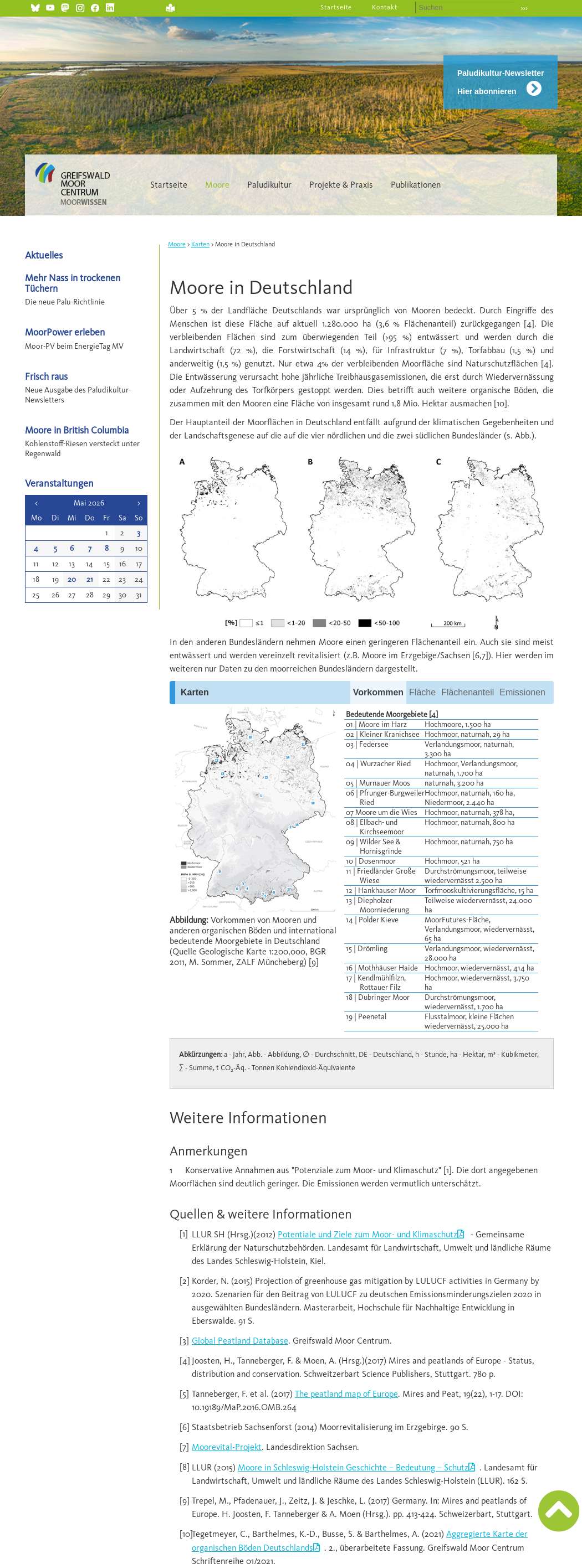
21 (89, 579)
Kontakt (384, 7)
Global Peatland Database (240, 1340)
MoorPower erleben (65, 332)
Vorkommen (378, 692)
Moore (217, 184)
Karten (200, 244)
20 (72, 579)
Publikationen (416, 184)
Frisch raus (46, 376)
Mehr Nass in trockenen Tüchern (72, 283)
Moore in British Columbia (77, 430)
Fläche (422, 692)
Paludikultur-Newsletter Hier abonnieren (500, 82)
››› (524, 8)
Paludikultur (269, 184)
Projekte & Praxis (341, 184)
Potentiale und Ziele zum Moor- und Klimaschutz (367, 1234)
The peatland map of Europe (346, 1393)
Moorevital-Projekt (227, 1447)
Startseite (336, 7)
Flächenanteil (467, 692)
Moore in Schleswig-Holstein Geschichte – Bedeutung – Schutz (353, 1467)
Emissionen (522, 692)
